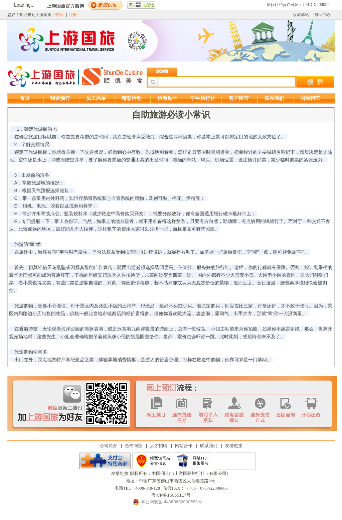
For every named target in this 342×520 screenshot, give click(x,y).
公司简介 (108, 445)
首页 (25, 98)
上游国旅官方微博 (65, 6)
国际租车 (310, 98)
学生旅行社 (202, 98)
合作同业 (133, 445)
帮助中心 (322, 14)
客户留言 (239, 98)
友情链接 (233, 445)
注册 (73, 14)
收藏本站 (301, 14)
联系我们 (275, 98)
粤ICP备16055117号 (171, 495)
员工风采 (96, 98)
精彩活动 (132, 98)
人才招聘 (158, 445)
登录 (59, 14)
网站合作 (183, 445)
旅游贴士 (167, 98)
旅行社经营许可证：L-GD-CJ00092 (298, 4)
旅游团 (162, 71)
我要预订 (60, 98)
